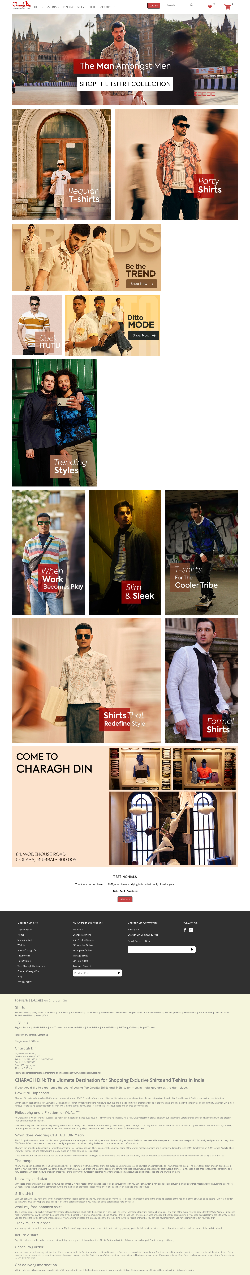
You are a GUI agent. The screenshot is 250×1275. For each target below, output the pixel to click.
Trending (68, 7)
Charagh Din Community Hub (143, 934)
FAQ (20, 976)
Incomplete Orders (82, 950)
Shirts (38, 7)
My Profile (78, 929)
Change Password (82, 934)
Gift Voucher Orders (83, 945)
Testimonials (24, 955)
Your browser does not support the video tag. (191, 237)
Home (21, 934)
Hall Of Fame (24, 960)
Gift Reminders (80, 960)
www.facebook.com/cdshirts (87, 1073)
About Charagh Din (27, 950)
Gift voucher (86, 7)
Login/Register (25, 929)
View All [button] (125, 899)
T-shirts (52, 7)
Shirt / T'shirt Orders (83, 940)
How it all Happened (32, 1093)
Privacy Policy (25, 981)
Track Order (105, 7)
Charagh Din (26, 1048)
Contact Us (42, 1034)
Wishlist (21, 945)
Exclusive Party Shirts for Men (198, 1012)
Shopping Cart (25, 940)
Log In (154, 5)
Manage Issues (80, 955)
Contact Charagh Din (28, 971)
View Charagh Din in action (31, 966)
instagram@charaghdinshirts (41, 1073)
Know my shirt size (31, 1179)
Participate (133, 929)
